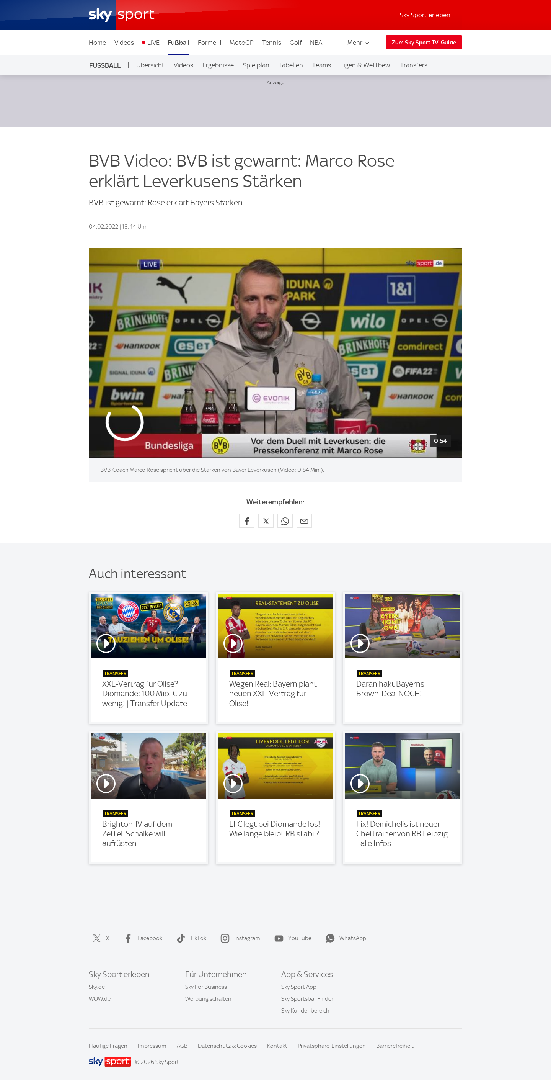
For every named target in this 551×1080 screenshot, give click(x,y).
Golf (296, 42)
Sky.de (97, 986)
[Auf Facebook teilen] (246, 521)
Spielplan (256, 65)
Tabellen (291, 65)
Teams (321, 65)
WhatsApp (344, 938)
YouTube (291, 938)
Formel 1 (210, 42)
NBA (316, 42)
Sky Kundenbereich (305, 1010)
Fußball (178, 42)
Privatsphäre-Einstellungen (332, 1045)
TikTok (189, 938)
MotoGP (242, 42)
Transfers (413, 65)
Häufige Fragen (108, 1045)
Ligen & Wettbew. (365, 65)
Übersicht (150, 65)
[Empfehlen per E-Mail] (304, 521)
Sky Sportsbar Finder (307, 998)
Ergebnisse (218, 65)
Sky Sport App (298, 986)
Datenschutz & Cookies (227, 1045)
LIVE (153, 42)
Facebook (141, 938)
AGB (182, 1045)
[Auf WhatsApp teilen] (285, 521)
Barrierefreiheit (395, 1045)
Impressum (152, 1045)
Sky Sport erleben (425, 15)
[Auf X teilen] (266, 521)
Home (97, 42)
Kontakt (277, 1045)
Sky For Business (206, 986)
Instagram (238, 938)
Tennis (271, 42)
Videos (124, 42)
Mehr (359, 42)
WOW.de (100, 998)
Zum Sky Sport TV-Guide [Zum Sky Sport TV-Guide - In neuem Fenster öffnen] (424, 42)
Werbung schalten (208, 998)
